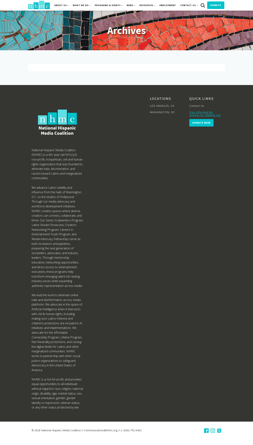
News (130, 5)
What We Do (81, 5)
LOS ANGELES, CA (162, 105)
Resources (146, 5)
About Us (60, 5)
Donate (215, 5)
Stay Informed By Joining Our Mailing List (205, 113)
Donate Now (201, 122)
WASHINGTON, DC (162, 112)
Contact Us (188, 5)
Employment (168, 5)
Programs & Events (108, 5)
